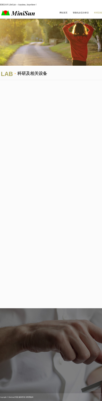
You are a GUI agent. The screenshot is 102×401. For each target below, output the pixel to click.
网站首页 (63, 13)
